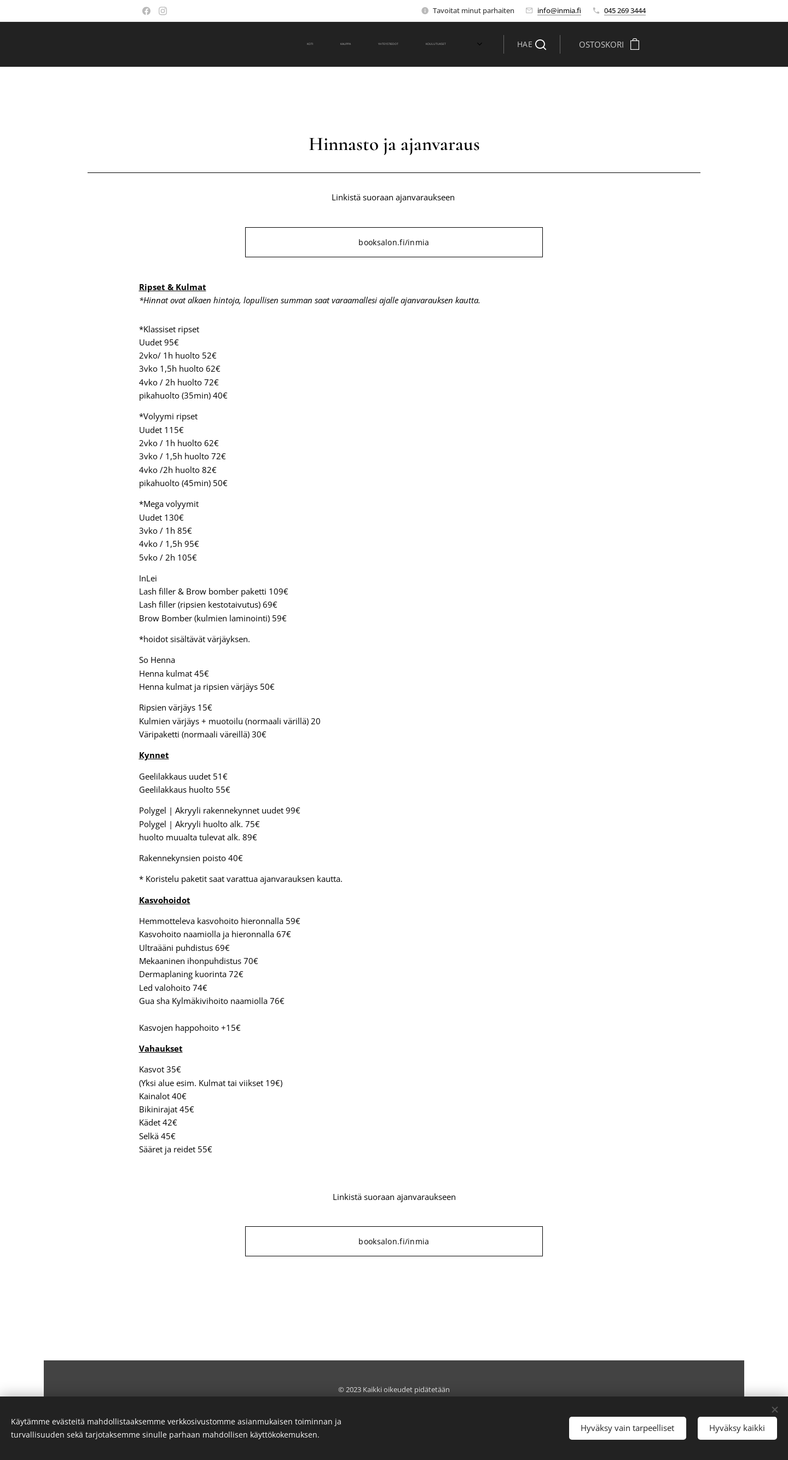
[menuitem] (320, 44)
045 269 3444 (625, 10)
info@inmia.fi (559, 10)
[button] (531, 44)
